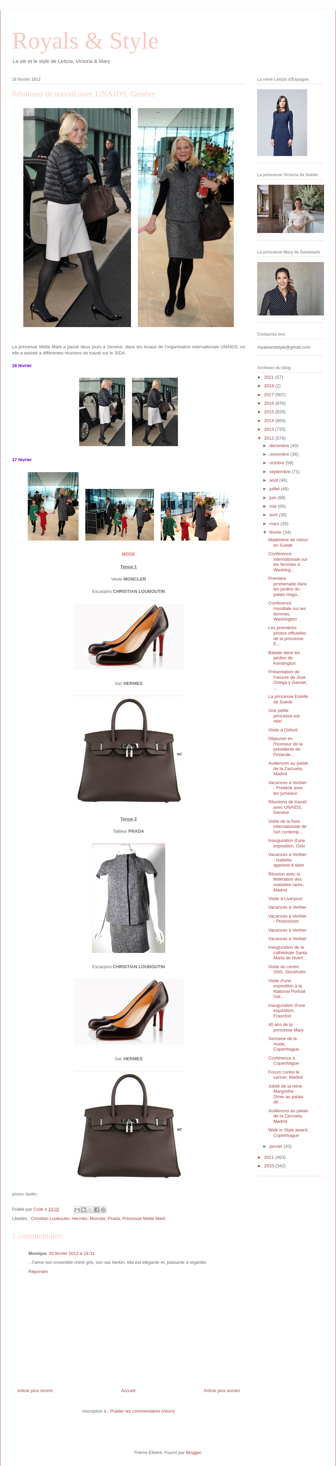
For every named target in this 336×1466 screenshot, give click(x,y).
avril (274, 514)
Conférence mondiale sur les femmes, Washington (287, 611)
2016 (269, 403)
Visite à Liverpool (285, 898)
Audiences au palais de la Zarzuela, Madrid (288, 768)
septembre (280, 471)
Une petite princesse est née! (284, 716)
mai (273, 506)
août (274, 480)
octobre (277, 462)
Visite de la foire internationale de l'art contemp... (287, 826)
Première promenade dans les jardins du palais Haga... (287, 586)
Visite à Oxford (282, 729)
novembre (279, 454)
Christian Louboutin (50, 1218)
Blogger (193, 1452)
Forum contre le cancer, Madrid (285, 1074)
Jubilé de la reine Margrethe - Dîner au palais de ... (285, 1094)
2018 (269, 385)
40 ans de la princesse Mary (285, 1027)
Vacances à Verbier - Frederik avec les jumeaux (287, 788)
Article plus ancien (222, 1390)
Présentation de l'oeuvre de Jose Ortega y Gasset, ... (287, 679)
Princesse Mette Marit (144, 1218)
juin (273, 497)
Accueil (128, 1390)
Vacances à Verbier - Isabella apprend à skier (287, 860)
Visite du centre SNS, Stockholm (287, 969)
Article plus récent (34, 1390)
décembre (279, 445)
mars (275, 523)
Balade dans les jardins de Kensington (284, 658)
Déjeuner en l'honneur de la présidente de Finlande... (285, 746)
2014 (269, 420)
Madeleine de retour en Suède (288, 542)
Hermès (79, 1218)
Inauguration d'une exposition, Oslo (286, 843)
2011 (269, 1157)
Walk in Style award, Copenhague (288, 1132)
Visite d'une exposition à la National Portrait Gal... (286, 988)
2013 (269, 429)
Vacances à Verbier (287, 907)
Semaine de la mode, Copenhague (283, 1044)
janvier (276, 1146)
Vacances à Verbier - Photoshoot (287, 918)
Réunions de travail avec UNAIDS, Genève (287, 807)
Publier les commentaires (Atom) (142, 1411)
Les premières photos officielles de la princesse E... (287, 635)
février (276, 532)
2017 (269, 394)
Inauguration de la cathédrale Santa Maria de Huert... (287, 952)
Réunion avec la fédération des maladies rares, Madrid (286, 882)
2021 (269, 377)
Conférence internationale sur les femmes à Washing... (288, 561)
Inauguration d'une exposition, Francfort (286, 1011)
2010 (269, 1165)
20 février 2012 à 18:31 (72, 1253)
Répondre (38, 1271)
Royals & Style (85, 40)
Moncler (98, 1218)
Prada (114, 1218)
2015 (269, 411)
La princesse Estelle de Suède (288, 699)
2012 (269, 438)
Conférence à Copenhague (283, 1060)
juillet (275, 488)
